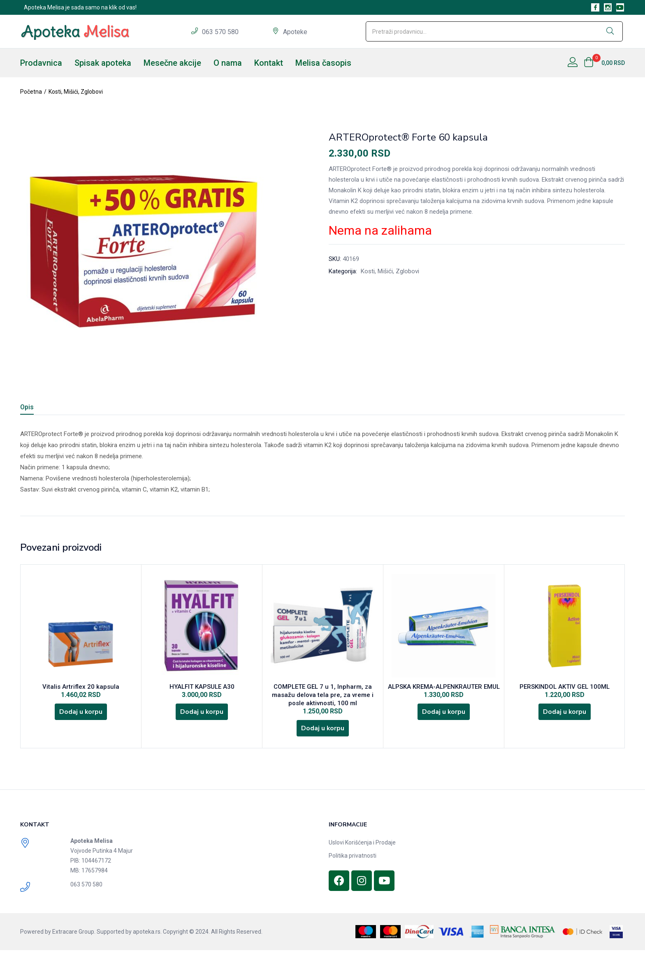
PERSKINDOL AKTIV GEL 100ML (565, 687)
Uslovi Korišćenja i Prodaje (362, 845)
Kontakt (268, 63)
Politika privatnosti (352, 858)
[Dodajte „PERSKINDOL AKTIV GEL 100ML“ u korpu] (565, 714)
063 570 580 (221, 32)
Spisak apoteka (102, 63)
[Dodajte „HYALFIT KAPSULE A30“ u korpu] (202, 714)
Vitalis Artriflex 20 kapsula (80, 687)
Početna (31, 91)
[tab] (36, 408)
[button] (604, 63)
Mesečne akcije (172, 63)
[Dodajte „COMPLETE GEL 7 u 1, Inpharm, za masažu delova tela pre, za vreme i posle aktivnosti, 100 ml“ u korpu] (323, 730)
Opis (27, 407)
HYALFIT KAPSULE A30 (201, 687)
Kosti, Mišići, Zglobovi (76, 91)
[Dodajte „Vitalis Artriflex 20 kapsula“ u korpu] (81, 714)
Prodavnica (41, 63)
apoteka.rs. (147, 934)
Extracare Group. (73, 934)
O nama (227, 63)
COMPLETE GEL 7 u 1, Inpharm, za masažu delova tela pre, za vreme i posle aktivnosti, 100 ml (323, 696)
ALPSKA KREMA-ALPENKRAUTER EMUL (444, 687)
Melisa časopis (323, 63)
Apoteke (295, 32)
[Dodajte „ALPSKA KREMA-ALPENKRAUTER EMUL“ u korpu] (444, 714)
